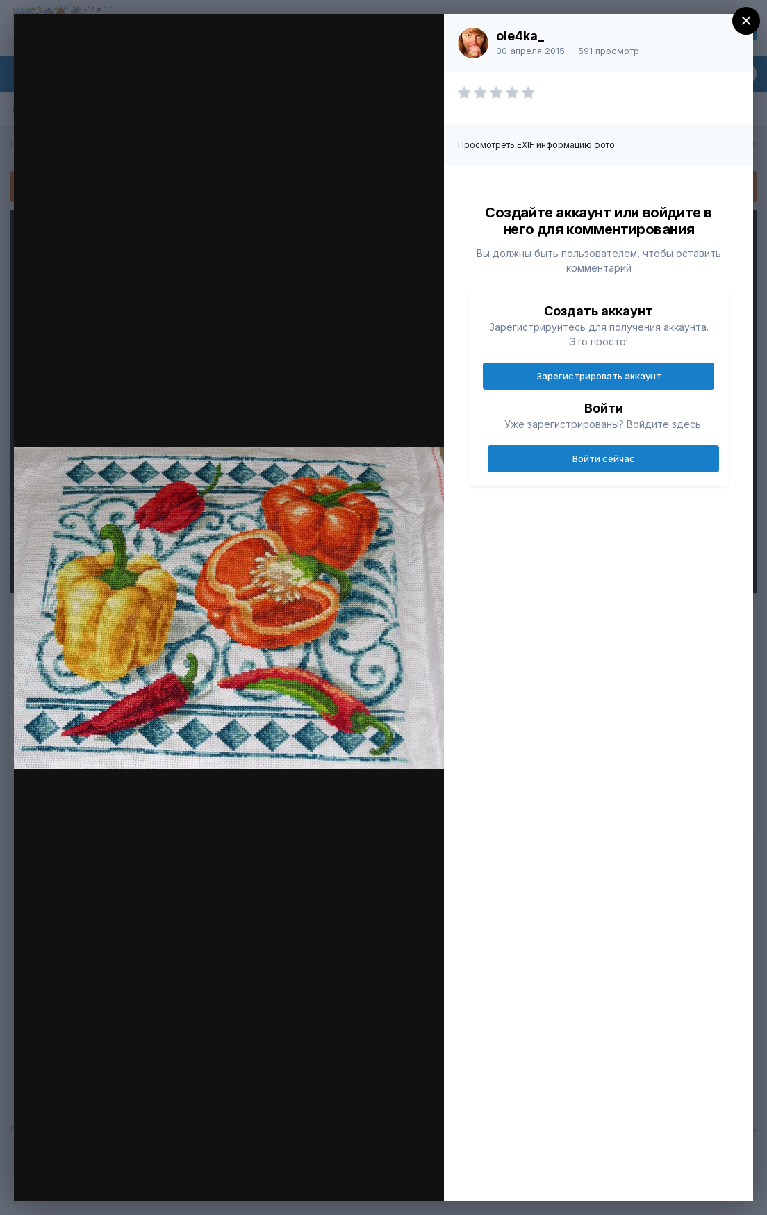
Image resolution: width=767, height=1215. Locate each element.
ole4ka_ (520, 35)
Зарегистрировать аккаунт (598, 375)
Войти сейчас (603, 458)
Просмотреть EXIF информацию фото (536, 145)
